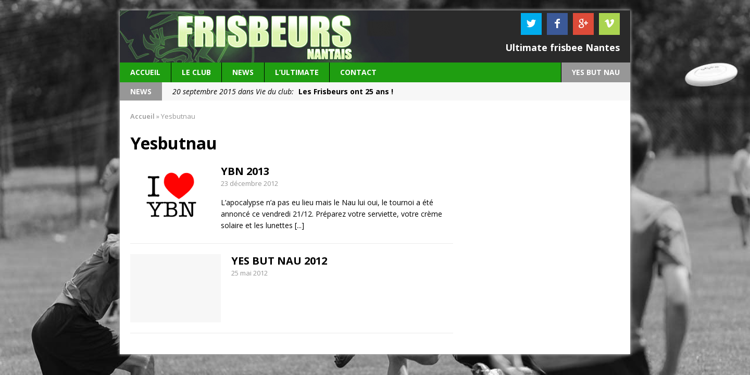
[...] (299, 225)
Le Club (196, 72)
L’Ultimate (297, 72)
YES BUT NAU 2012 (279, 261)
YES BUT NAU (596, 72)
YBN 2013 (245, 171)
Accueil (145, 72)
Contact (358, 72)
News (243, 72)
